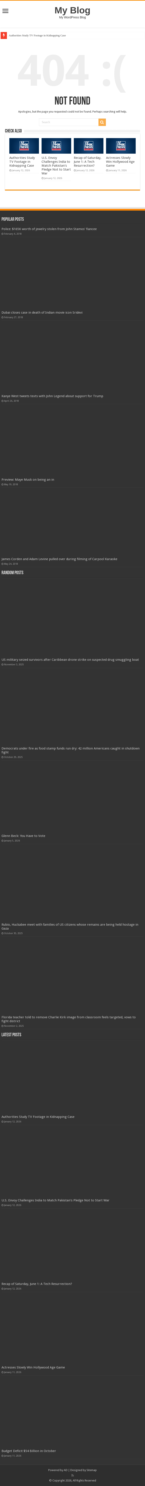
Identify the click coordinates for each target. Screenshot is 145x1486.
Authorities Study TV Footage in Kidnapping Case (37, 35)
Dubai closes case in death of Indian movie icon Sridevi (42, 312)
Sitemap (92, 1470)
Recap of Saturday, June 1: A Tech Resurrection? (87, 162)
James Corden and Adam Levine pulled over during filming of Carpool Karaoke (59, 559)
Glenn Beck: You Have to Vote (23, 836)
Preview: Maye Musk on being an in (28, 480)
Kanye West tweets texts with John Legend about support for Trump (52, 396)
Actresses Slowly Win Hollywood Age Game (120, 162)
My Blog (72, 10)
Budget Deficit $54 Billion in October (29, 1451)
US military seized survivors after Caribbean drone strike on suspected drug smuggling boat (70, 660)
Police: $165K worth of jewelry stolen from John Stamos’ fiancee (49, 229)
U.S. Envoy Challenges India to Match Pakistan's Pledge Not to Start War (56, 165)
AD (66, 1470)
